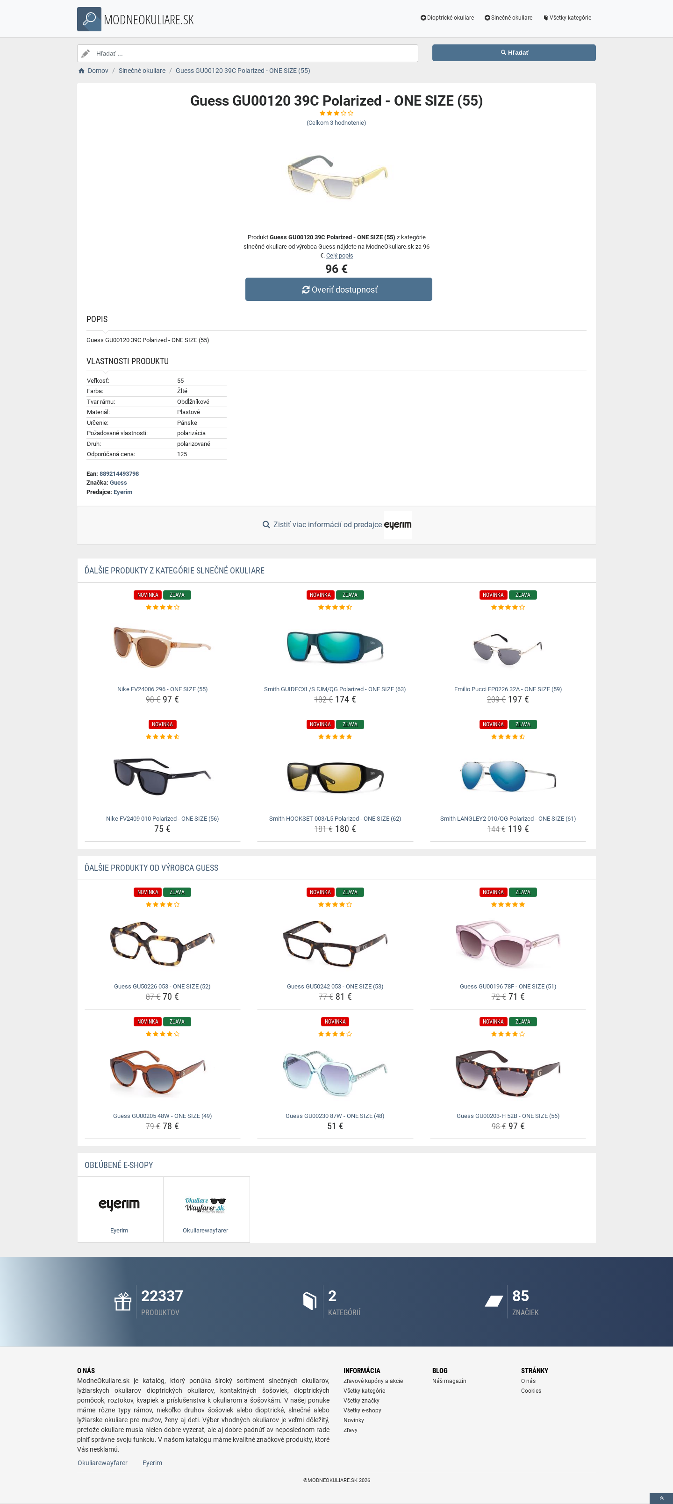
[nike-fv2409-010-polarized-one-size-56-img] (163, 777)
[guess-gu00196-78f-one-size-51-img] (508, 945)
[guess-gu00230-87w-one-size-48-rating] (335, 1034)
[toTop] (661, 1498)
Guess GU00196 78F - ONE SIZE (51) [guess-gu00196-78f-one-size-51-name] (508, 986)
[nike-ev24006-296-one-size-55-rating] (163, 607)
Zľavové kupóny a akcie (373, 1381)
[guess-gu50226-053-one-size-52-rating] (163, 905)
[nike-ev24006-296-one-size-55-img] (163, 647)
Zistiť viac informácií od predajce (336, 525)
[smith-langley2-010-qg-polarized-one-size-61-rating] (508, 737)
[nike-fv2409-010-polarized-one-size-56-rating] (163, 737)
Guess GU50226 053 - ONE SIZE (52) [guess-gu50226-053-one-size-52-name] (162, 986)
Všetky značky (361, 1400)
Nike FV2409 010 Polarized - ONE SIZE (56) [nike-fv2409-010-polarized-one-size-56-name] (162, 818)
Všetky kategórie (566, 17)
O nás (528, 1381)
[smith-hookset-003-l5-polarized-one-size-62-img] (335, 777)
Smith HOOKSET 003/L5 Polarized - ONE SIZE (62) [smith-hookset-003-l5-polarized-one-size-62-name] (335, 818)
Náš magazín (449, 1381)
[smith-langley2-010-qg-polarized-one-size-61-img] (508, 777)
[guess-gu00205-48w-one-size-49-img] (163, 1074)
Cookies (531, 1391)
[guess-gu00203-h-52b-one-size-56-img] (508, 1074)
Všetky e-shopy (362, 1410)
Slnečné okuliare (507, 17)
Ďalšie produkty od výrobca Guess (151, 868)
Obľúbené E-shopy (119, 1165)
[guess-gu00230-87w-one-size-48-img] (335, 1074)
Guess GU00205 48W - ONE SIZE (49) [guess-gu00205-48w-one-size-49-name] (162, 1115)
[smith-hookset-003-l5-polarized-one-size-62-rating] (335, 737)
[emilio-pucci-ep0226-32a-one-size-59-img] (508, 647)
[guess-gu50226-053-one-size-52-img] (163, 945)
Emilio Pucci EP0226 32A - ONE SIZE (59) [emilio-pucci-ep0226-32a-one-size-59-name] (508, 689)
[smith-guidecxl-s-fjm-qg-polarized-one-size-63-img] (335, 647)
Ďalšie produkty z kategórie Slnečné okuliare (175, 570)
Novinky (354, 1420)
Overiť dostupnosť (339, 289)
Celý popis (339, 255)
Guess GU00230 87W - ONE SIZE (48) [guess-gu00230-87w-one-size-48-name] (335, 1115)
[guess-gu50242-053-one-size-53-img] (335, 945)
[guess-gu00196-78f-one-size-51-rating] (508, 905)
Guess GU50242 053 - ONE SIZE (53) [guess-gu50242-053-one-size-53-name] (335, 986)
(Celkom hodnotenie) (336, 122)
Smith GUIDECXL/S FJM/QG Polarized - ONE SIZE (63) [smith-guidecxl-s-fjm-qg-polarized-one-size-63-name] (335, 689)
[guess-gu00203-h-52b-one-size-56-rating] (508, 1034)
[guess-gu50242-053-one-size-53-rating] (335, 905)
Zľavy (351, 1430)
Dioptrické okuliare (447, 17)
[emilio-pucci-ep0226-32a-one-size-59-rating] (508, 607)
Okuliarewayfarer (103, 1463)
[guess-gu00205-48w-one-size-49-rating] (163, 1034)
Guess (118, 482)
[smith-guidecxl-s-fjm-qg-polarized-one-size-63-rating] (335, 607)
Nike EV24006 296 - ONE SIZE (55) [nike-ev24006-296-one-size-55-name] (162, 689)
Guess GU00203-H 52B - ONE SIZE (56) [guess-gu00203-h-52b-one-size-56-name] (508, 1115)
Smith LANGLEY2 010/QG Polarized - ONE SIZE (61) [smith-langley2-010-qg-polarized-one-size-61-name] (508, 818)
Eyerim (123, 491)
